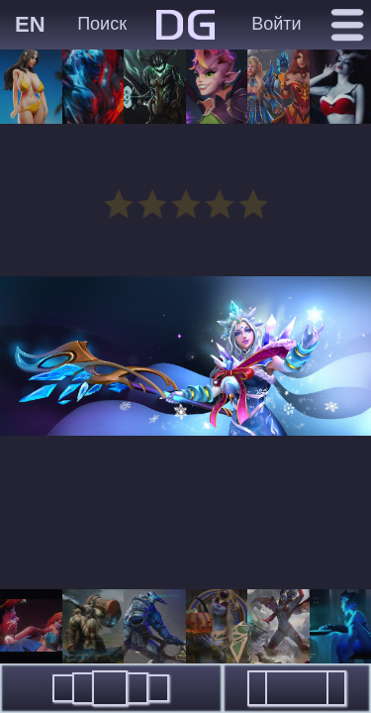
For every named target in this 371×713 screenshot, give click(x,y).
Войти (276, 24)
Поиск (102, 24)
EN (30, 24)
